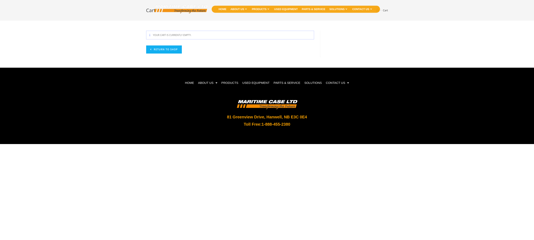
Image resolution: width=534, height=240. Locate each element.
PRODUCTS (260, 7)
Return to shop (165, 49)
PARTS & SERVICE (313, 7)
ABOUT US (238, 7)
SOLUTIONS (338, 7)
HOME (222, 7)
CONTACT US (362, 7)
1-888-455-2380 (276, 124)
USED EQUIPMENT (286, 7)
